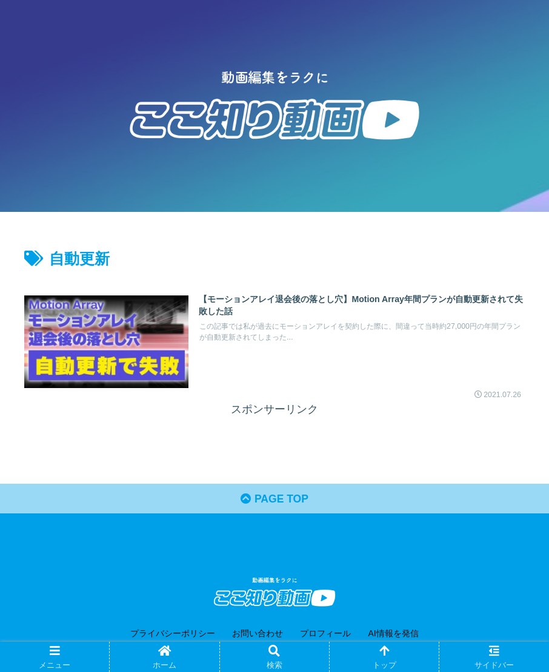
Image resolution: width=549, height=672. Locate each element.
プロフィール (325, 634)
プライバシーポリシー (172, 634)
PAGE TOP (274, 500)
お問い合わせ (257, 634)
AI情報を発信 (393, 634)
